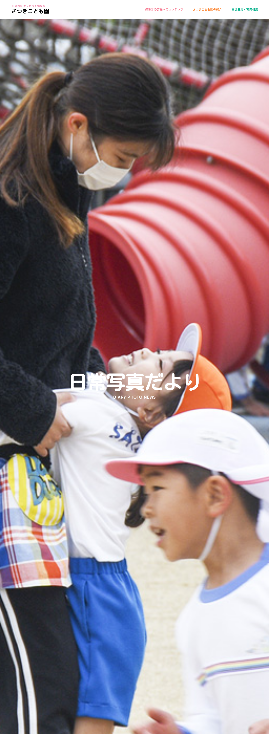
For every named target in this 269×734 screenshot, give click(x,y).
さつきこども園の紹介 (207, 9)
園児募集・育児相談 (245, 9)
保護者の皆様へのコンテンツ (164, 9)
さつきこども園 (30, 11)
